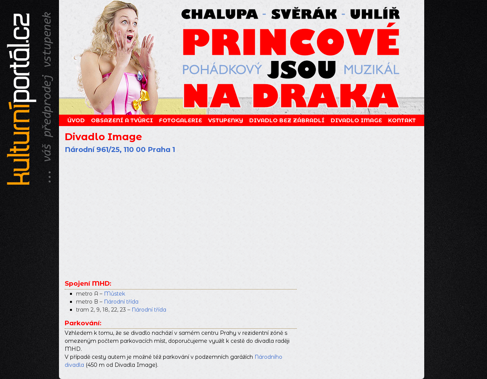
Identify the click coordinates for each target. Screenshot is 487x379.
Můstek (114, 293)
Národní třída (121, 301)
